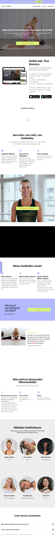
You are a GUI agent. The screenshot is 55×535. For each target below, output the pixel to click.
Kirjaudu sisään (37, 6)
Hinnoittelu (51, 6)
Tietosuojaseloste (23, 531)
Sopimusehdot (32, 531)
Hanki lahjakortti (24, 528)
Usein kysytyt (32, 528)
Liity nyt (44, 6)
